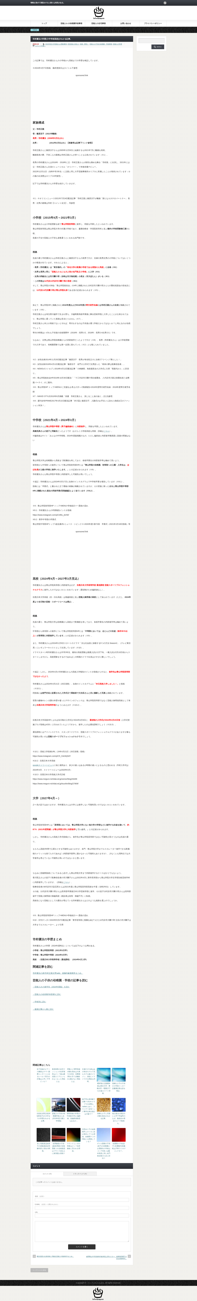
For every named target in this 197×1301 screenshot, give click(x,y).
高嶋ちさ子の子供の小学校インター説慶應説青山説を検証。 (118, 1087)
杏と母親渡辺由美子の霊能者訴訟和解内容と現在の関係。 (43, 1147)
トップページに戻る (39, 1270)
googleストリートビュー (43, 765)
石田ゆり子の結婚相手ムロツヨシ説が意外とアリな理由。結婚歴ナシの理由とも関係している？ (88, 1135)
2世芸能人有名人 (73, 44)
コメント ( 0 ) (47, 1174)
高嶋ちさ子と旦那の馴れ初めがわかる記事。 (103, 1116)
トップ (44, 23)
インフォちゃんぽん (96, 1283)
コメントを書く (40, 46)
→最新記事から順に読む (43, 1009)
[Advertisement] (82, 97)
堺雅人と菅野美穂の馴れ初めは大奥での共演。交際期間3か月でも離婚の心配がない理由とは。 (73, 1075)
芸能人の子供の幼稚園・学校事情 (101, 44)
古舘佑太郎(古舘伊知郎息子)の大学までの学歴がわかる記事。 (43, 1117)
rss (164, 2)
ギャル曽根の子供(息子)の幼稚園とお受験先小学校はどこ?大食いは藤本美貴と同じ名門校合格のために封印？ (103, 1151)
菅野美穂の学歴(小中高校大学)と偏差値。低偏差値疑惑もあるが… (73, 1117)
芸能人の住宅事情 (98, 23)
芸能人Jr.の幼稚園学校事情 (71, 23)
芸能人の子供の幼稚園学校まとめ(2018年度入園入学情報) (58, 1117)
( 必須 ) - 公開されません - (47, 1204)
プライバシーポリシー (153, 23)
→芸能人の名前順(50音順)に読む (47, 994)
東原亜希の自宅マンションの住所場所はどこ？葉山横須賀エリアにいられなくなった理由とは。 (58, 1075)
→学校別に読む (39, 1002)
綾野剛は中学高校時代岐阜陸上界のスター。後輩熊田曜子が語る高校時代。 (106, 1257)
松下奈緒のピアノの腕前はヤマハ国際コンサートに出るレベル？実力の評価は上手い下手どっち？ (43, 1075)
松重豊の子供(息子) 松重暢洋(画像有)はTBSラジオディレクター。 (118, 1147)
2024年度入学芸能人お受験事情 (56, 44)
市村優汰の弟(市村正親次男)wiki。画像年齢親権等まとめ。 (58, 973)
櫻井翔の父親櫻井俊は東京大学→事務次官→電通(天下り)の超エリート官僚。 (104, 1088)
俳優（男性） (84, 44)
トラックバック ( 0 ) (80, 1174)
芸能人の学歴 (117, 44)
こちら (106, 431)
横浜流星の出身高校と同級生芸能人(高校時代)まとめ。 (55, 1256)
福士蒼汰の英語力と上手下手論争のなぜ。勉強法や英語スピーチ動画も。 (118, 1118)
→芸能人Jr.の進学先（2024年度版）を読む (51, 987)
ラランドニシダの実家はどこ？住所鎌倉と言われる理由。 (73, 1147)
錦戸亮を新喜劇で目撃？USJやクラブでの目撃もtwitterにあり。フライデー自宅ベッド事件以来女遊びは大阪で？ (88, 1106)
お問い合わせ (125, 23)
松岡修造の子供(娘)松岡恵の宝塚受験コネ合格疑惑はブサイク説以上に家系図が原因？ (58, 1148)
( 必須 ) (39, 1196)
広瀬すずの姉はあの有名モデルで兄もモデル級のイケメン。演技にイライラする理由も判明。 (88, 1075)
